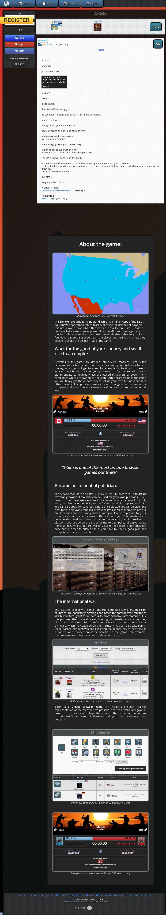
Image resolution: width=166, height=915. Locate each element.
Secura (90, 895)
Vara (117, 895)
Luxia (69, 895)
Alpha (60, 895)
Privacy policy (39, 895)
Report (101, 50)
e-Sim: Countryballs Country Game (136, 895)
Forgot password (19, 58)
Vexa (108, 895)
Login (20, 38)
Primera (79, 895)
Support (50, 895)
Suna (99, 895)
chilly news (97, 22)
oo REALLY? (47, 199)
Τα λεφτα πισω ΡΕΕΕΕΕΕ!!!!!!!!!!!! (56, 190)
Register (19, 64)
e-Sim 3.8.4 (69, 899)
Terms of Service (25, 895)
